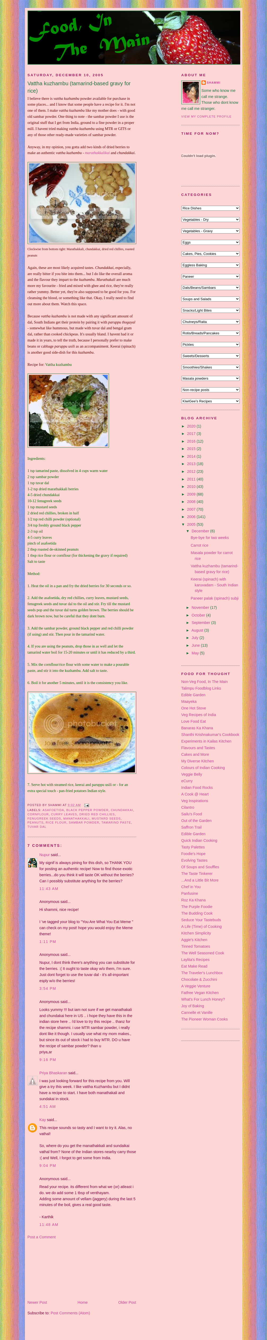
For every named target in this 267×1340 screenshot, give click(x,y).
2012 (192, 471)
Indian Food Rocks (197, 787)
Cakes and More (195, 754)
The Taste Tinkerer (197, 873)
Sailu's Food (191, 814)
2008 (192, 502)
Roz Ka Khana (193, 900)
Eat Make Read (194, 966)
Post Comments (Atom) (70, 1313)
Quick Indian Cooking (199, 840)
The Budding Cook (197, 913)
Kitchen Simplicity (196, 933)
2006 (192, 517)
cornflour (38, 814)
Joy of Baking (192, 1006)
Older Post (127, 1302)
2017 (192, 433)
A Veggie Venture (196, 986)
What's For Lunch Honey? (203, 999)
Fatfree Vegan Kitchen (200, 993)
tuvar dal (37, 826)
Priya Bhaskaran (53, 1073)
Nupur (45, 855)
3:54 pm (48, 988)
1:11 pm (48, 941)
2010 (192, 486)
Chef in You (191, 887)
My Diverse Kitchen (197, 761)
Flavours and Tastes (198, 748)
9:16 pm (48, 1060)
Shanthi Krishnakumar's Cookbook (210, 734)
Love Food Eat (193, 721)
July (195, 638)
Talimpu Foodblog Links (201, 688)
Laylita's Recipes (195, 959)
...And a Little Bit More (200, 880)
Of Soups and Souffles (200, 867)
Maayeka (189, 701)
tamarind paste (116, 822)
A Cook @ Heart (195, 794)
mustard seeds (106, 818)
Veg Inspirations (194, 801)
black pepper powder (87, 810)
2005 (192, 524)
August (197, 630)
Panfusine (189, 893)
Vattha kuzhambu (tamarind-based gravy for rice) (79, 87)
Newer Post (37, 1302)
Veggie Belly (191, 774)
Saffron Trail (191, 827)
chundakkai (122, 810)
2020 (192, 426)
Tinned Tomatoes (195, 946)
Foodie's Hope (193, 854)
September (201, 622)
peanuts (35, 822)
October (199, 615)
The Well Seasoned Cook (202, 953)
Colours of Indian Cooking (203, 768)
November (201, 607)
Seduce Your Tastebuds (201, 920)
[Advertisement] (54, 1269)
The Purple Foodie (197, 907)
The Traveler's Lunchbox (202, 973)
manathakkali (76, 818)
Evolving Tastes (194, 860)
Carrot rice (199, 545)
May (196, 653)
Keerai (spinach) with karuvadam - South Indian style (214, 585)
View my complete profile (206, 116)
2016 (192, 441)
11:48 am (49, 1224)
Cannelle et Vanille (197, 1012)
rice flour (56, 822)
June (196, 645)
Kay (43, 1120)
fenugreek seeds (44, 818)
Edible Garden (193, 695)
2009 (192, 494)
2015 (192, 449)
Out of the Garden (196, 821)
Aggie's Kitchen (194, 940)
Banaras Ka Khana (197, 728)
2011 (192, 479)
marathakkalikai (97, 153)
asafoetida (53, 810)
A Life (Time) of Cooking (201, 926)
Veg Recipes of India (198, 715)
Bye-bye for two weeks (210, 538)
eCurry (187, 781)
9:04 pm (48, 1165)
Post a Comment (42, 1237)
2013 (192, 464)
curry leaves (64, 814)
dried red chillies (97, 814)
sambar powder (84, 822)
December (201, 531)
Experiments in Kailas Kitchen (206, 741)
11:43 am (49, 889)
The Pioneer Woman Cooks (204, 1019)
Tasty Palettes (193, 847)
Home (83, 1302)
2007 (192, 509)
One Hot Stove (193, 708)
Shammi (214, 82)
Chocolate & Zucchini (199, 979)
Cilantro (187, 807)
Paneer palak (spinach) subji (214, 598)
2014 (192, 456)
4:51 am (48, 1106)
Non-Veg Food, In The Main (204, 682)
